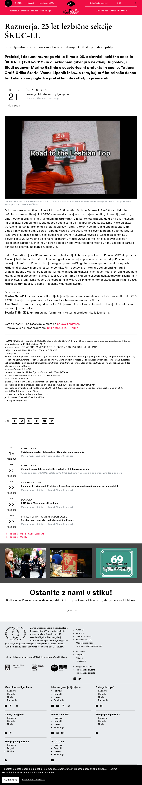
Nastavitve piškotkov (33, 779)
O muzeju (115, 10)
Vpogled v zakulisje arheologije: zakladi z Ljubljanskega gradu (55, 469)
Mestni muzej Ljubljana (18, 687)
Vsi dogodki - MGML (16, 536)
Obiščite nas (102, 10)
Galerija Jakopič (105, 687)
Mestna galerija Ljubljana (66, 687)
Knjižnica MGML (84, 639)
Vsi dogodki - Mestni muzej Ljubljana (25, 533)
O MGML (18, 3)
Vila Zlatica (57, 741)
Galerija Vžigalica (14, 714)
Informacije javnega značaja (89, 646)
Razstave (14, 10)
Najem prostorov (84, 636)
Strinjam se (10, 779)
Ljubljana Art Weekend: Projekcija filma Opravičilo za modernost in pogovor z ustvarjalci (69, 486)
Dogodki (25, 10)
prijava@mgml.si (68, 324)
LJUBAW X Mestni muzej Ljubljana (40, 503)
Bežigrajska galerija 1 (108, 714)
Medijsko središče (47, 3)
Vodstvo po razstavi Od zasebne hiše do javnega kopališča (52, 452)
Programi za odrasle (85, 672)
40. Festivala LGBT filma (62, 328)
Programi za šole (84, 666)
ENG (119, 3)
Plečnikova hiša (60, 714)
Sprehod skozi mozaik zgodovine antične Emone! (48, 520)
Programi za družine (85, 669)
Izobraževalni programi (99, 3)
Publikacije (45, 10)
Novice (34, 10)
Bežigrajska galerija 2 (17, 741)
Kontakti (30, 3)
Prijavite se (71, 610)
